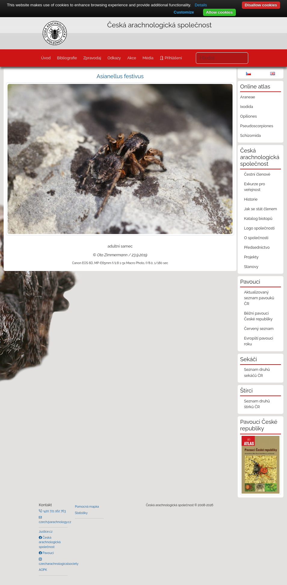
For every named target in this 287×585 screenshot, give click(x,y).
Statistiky (81, 513)
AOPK (43, 569)
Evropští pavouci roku (258, 341)
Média (148, 58)
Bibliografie (67, 58)
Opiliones (248, 116)
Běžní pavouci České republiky (258, 316)
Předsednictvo (257, 247)
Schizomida (250, 135)
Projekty (251, 257)
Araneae (247, 97)
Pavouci (48, 553)
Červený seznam (258, 328)
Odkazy (114, 58)
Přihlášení (173, 58)
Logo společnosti (259, 228)
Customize (184, 12)
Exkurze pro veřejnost (254, 187)
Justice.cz (46, 531)
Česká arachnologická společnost (49, 542)
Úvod (46, 58)
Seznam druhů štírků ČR (257, 404)
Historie (251, 199)
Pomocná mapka (87, 506)
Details (201, 5)
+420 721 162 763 (54, 511)
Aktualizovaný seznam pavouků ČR (259, 298)
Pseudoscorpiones (256, 126)
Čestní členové (257, 174)
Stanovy (251, 266)
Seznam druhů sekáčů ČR (257, 372)
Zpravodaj (92, 58)
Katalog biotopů (258, 218)
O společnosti (256, 238)
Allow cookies (219, 12)
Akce (131, 58)
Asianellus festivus (120, 76)
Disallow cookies (261, 5)
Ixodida (246, 106)
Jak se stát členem (260, 209)
